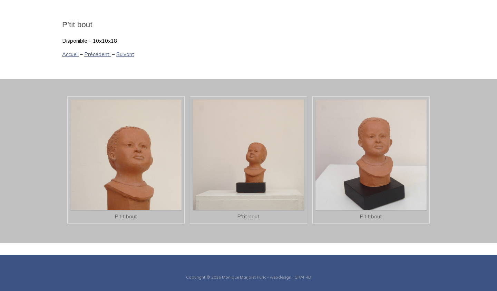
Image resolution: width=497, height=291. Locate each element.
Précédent (97, 54)
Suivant (125, 54)
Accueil (70, 54)
